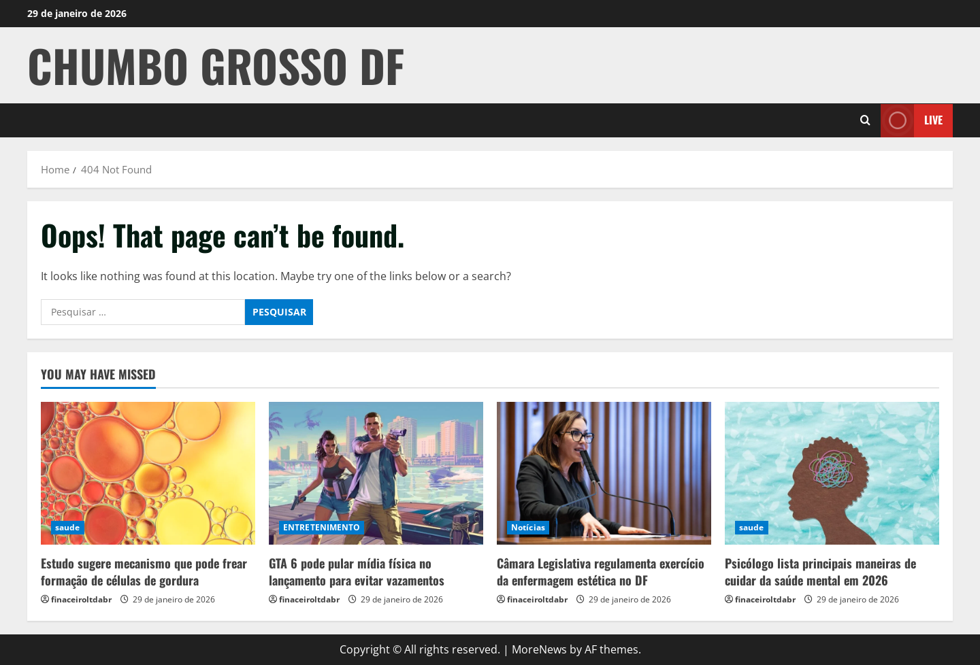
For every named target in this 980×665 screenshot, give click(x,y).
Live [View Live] (912, 120)
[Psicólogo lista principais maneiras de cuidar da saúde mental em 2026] (832, 473)
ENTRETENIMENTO (321, 527)
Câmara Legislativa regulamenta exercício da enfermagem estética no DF (600, 571)
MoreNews (539, 649)
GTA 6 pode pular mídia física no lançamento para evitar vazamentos (356, 571)
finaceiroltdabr (81, 599)
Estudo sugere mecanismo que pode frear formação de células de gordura (144, 571)
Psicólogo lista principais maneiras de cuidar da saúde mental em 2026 (820, 571)
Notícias (528, 527)
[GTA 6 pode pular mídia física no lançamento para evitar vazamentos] (376, 473)
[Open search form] (865, 120)
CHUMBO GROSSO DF (215, 65)
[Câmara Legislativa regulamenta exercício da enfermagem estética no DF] (604, 473)
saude (67, 527)
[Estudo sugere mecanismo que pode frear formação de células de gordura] (148, 473)
